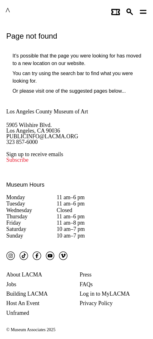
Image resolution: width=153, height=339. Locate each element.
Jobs (11, 284)
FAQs (86, 284)
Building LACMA (27, 294)
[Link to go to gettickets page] (115, 11)
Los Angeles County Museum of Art (47, 111)
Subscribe (17, 160)
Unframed (17, 313)
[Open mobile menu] (143, 11)
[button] (130, 11)
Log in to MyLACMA (105, 294)
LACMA (23, 11)
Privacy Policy (96, 303)
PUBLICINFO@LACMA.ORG (42, 136)
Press (86, 274)
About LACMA (24, 274)
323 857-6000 (22, 142)
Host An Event (22, 303)
